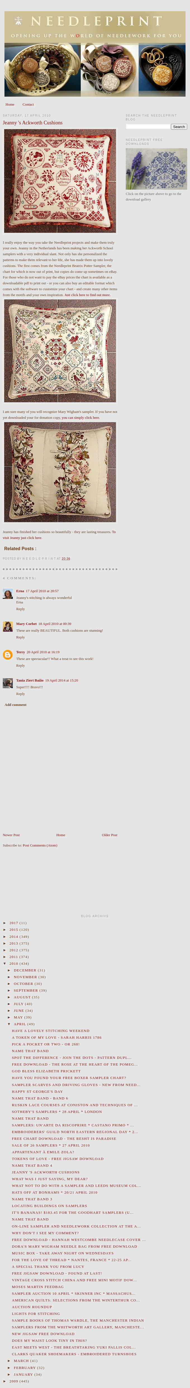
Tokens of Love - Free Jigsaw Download (58, 1159)
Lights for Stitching (36, 1314)
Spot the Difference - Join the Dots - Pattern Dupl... (72, 1057)
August (23, 997)
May (19, 1017)
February (25, 1368)
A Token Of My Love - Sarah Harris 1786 (56, 1037)
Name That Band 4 (32, 1165)
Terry (20, 652)
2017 (15, 923)
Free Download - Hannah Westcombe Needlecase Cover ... (79, 1240)
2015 (15, 929)
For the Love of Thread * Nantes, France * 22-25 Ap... (72, 1260)
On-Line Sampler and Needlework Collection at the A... (76, 1226)
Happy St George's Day (37, 1091)
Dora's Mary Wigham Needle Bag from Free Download (74, 1246)
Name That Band (30, 1051)
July (19, 1004)
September (26, 990)
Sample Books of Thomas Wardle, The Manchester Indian (78, 1320)
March (22, 1361)
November (26, 977)
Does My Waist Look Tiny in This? (49, 1340)
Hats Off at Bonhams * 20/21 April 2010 (55, 1192)
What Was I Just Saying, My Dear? (50, 1179)
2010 (15, 963)
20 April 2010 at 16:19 (43, 652)
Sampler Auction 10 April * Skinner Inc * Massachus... (74, 1293)
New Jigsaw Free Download (43, 1334)
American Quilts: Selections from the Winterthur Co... (76, 1300)
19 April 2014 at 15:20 (61, 680)
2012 (15, 950)
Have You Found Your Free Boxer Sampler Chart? (69, 1078)
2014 (15, 936)
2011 (14, 957)
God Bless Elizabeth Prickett (46, 1071)
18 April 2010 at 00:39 (54, 624)
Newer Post (11, 835)
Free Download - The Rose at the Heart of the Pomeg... (75, 1064)
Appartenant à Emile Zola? (43, 1152)
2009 (15, 1381)
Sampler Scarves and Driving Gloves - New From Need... (76, 1085)
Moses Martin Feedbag (38, 1287)
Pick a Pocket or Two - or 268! (46, 1044)
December (26, 970)
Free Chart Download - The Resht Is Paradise (64, 1138)
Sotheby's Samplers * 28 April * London (57, 1112)
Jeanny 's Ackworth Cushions (33, 122)
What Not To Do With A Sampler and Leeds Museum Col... (76, 1186)
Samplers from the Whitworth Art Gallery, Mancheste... (78, 1327)
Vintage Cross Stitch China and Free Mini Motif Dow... (74, 1280)
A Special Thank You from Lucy (48, 1266)
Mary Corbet (26, 624)
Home (10, 104)
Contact (28, 104)
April (20, 1024)
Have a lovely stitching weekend (51, 1031)
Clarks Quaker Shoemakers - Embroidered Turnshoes (74, 1354)
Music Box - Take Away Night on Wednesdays (63, 1253)
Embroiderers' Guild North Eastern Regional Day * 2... (75, 1132)
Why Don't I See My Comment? (45, 1233)
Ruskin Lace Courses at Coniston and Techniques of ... (75, 1105)
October (24, 984)
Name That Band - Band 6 (40, 1098)
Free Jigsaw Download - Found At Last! (57, 1273)
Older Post (109, 835)
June (20, 1010)
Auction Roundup (32, 1307)
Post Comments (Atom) (40, 845)
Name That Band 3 (32, 1199)
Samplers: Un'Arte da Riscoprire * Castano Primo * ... (73, 1125)
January (24, 1374)
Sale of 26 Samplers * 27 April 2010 (51, 1145)
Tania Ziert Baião (30, 680)
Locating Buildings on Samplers (49, 1206)
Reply (20, 609)
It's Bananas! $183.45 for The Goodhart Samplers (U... (73, 1212)
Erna (20, 591)
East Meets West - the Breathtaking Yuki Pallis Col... (74, 1347)
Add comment (16, 705)
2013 (15, 943)
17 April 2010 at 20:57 (42, 591)
